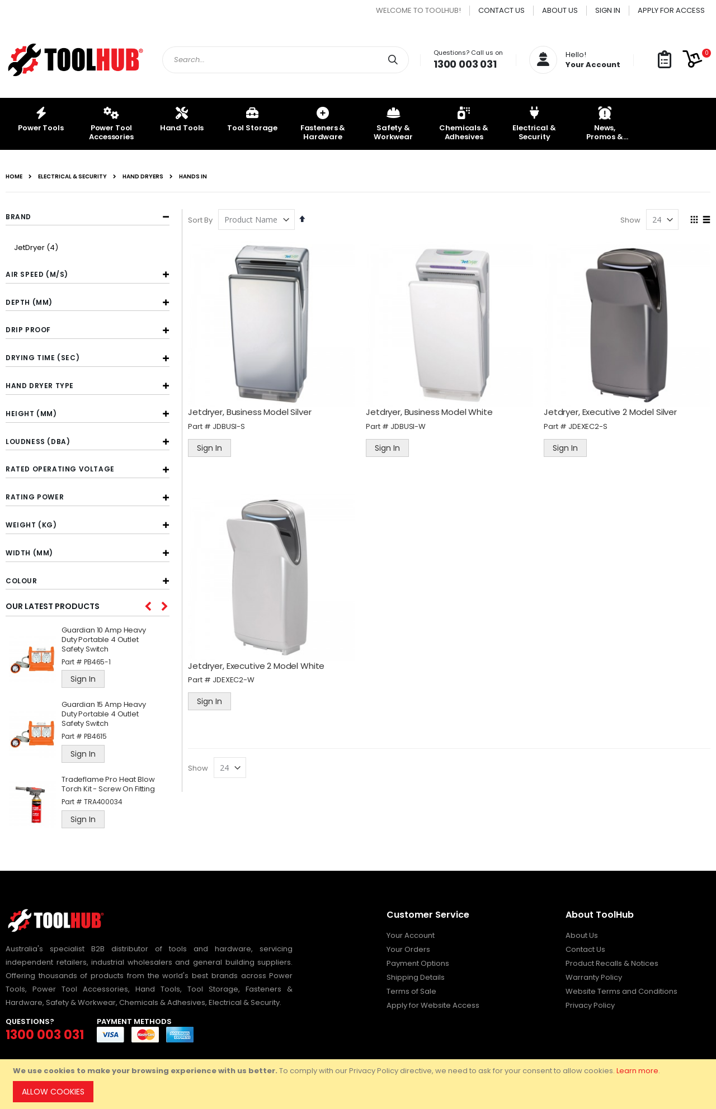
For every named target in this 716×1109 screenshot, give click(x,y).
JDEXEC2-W (236, 678)
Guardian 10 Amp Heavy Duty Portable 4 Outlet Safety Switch (104, 640)
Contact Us (501, 11)
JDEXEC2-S (589, 425)
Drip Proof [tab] (28, 329)
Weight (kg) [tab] (31, 525)
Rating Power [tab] (35, 497)
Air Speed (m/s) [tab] (37, 274)
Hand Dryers (143, 177)
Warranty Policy (594, 977)
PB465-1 (97, 662)
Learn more (637, 1070)
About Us (560, 11)
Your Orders (408, 949)
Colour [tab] (21, 581)
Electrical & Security (72, 177)
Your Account (411, 935)
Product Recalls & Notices (612, 963)
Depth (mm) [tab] (29, 302)
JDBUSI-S (231, 425)
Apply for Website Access (433, 1005)
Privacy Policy (590, 1005)
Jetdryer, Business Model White (431, 411)
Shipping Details (416, 977)
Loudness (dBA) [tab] (38, 441)
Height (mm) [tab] (31, 413)
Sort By (203, 220)
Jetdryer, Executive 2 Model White (259, 664)
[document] (359, 1084)
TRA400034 (103, 801)
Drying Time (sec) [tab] (42, 357)
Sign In (607, 11)
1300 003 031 (465, 64)
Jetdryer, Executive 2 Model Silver (611, 411)
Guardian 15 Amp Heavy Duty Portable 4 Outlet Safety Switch (104, 714)
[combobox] (285, 59)
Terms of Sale (411, 991)
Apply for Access (671, 11)
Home (14, 177)
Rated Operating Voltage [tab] (60, 469)
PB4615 (95, 736)
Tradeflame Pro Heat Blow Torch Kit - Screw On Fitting (108, 784)
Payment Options (418, 963)
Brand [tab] (18, 216)
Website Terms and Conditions (621, 991)
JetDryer (37, 247)
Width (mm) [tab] (29, 553)
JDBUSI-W (409, 425)
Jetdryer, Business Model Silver (252, 411)
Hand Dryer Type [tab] (40, 385)
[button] (664, 60)
